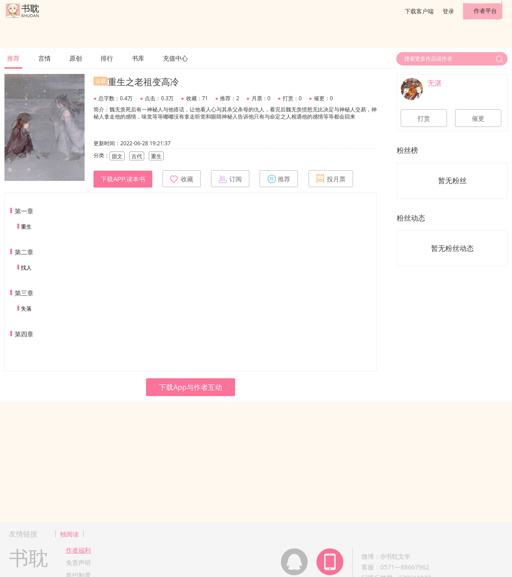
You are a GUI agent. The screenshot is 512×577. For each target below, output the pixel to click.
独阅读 (69, 534)
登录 (448, 11)
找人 (26, 267)
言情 (44, 58)
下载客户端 (419, 11)
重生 (26, 226)
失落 (26, 308)
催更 (478, 118)
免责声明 (78, 562)
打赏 (424, 118)
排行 (107, 58)
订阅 (230, 178)
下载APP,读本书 (123, 179)
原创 (75, 58)
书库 (138, 58)
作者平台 (485, 11)
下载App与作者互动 (190, 387)
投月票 (330, 178)
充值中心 (175, 58)
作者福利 (78, 550)
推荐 (13, 58)
